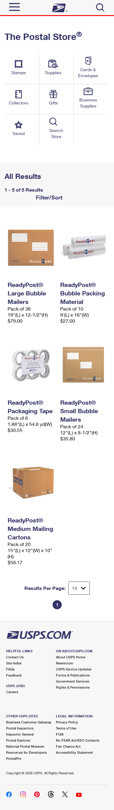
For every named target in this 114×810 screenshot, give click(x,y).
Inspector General (20, 734)
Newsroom (64, 663)
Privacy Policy (67, 722)
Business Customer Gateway (28, 722)
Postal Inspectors (20, 728)
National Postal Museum (25, 746)
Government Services (72, 681)
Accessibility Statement (74, 752)
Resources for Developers (26, 752)
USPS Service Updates (74, 669)
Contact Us (15, 657)
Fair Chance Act (68, 746)
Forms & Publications (73, 675)
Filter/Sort (48, 197)
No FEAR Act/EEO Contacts (77, 740)
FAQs (10, 669)
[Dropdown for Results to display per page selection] (79, 588)
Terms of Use (66, 728)
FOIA (60, 734)
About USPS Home (70, 657)
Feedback (14, 675)
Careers (12, 692)
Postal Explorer (18, 740)
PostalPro (14, 758)
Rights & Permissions (73, 687)
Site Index (14, 663)
